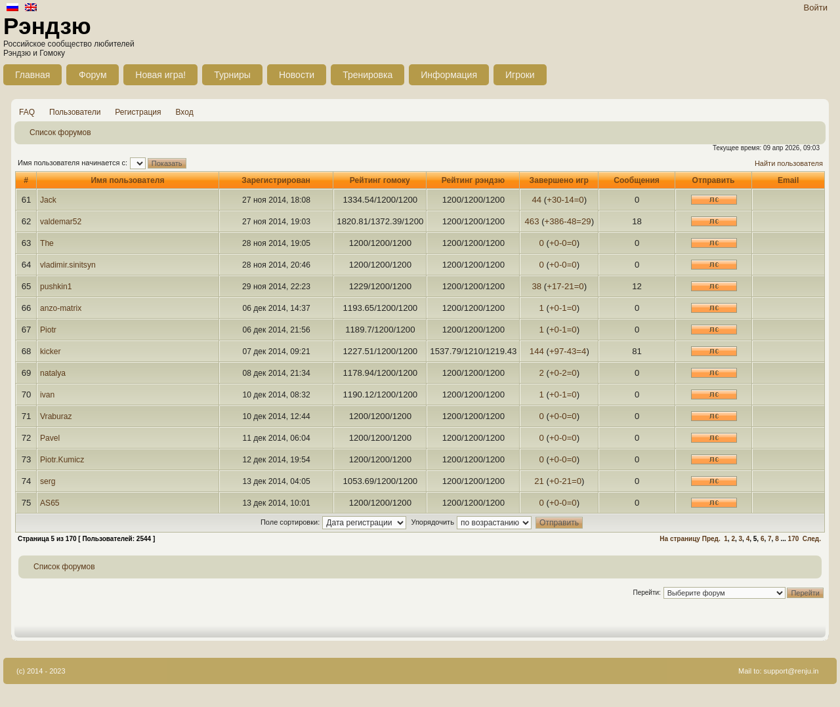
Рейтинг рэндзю (473, 180)
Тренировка (367, 75)
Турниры (232, 75)
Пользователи (74, 112)
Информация (449, 75)
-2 (563, 373)
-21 (568, 286)
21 (539, 481)
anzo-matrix (60, 308)
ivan (47, 394)
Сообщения (637, 180)
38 (536, 286)
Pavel (50, 438)
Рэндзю (47, 26)
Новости (296, 75)
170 (793, 538)
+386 (554, 221)
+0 (554, 243)
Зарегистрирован (276, 180)
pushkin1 (56, 286)
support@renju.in (791, 671)
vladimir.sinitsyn (68, 265)
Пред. (711, 538)
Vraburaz (56, 416)
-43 (570, 351)
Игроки (520, 75)
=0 (579, 200)
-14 (568, 200)
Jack (48, 200)
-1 (563, 308)
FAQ (27, 112)
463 (531, 221)
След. (812, 538)
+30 (554, 200)
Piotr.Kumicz (62, 459)
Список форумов (60, 132)
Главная (32, 75)
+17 (554, 286)
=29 (583, 221)
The (47, 243)
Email (788, 180)
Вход (185, 112)
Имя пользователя (127, 180)
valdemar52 (60, 221)
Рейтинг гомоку (380, 180)
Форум (93, 75)
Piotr (48, 329)
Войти (816, 7)
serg (48, 481)
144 (537, 351)
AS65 (50, 503)
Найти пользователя (789, 163)
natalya (53, 373)
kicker (50, 351)
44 (536, 200)
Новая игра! (160, 75)
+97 (556, 351)
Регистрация (138, 112)
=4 (581, 351)
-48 (570, 221)
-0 (563, 243)
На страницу (680, 538)
